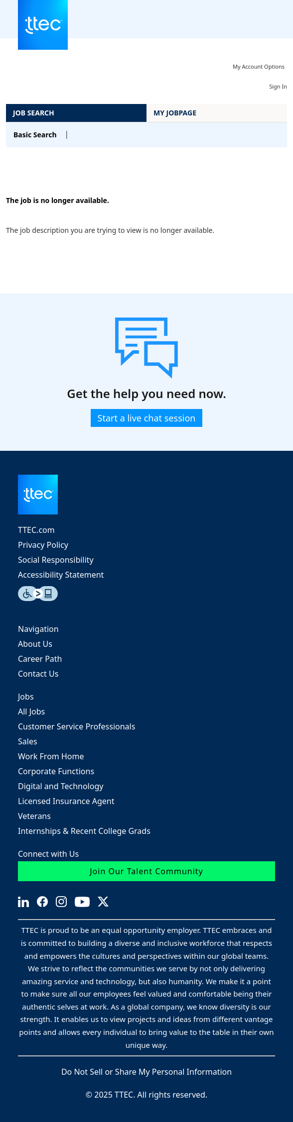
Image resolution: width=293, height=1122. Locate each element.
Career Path (40, 658)
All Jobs (31, 711)
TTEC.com (36, 529)
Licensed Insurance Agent (66, 801)
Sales (27, 741)
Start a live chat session (147, 418)
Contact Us (38, 673)
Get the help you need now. (146, 394)
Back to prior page (37, 170)
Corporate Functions (56, 771)
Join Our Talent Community (146, 871)
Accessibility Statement (61, 574)
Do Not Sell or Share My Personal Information (146, 1071)
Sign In (278, 86)
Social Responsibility (56, 559)
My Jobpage (174, 112)
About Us (35, 643)
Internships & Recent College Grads (84, 830)
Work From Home (51, 756)
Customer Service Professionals (76, 726)
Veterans (34, 816)
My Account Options (259, 66)
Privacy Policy (43, 544)
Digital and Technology (60, 786)
